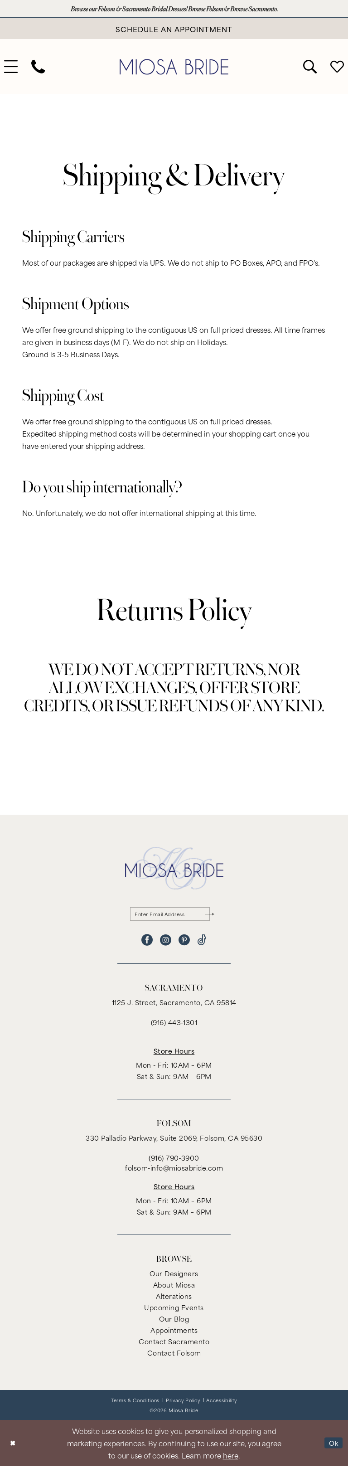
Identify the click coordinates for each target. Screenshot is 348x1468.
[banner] (174, 68)
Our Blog (174, 1321)
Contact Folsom (174, 1355)
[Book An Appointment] (174, 29)
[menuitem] (38, 67)
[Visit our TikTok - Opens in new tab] (202, 942)
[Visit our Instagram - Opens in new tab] (165, 942)
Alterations (174, 1298)
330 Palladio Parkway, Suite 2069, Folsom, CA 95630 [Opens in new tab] (174, 1140)
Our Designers (174, 1275)
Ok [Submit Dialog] (333, 1444)
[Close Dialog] (13, 1445)
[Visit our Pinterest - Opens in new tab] (184, 942)
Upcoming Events (174, 1309)
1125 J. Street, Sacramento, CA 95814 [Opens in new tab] (174, 1004)
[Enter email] (174, 915)
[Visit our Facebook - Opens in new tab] (147, 942)
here (230, 1457)
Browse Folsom (208, 9)
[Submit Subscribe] (209, 915)
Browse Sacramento (260, 9)
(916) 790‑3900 (174, 1160)
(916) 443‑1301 (174, 1024)
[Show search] (310, 67)
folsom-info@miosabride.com (174, 1170)
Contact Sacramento (174, 1343)
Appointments (174, 1332)
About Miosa (174, 1287)
